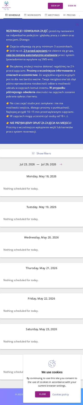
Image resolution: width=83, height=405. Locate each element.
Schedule (12, 15)
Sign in (72, 6)
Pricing (69, 15)
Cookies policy (60, 394)
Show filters (41, 153)
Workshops (32, 15)
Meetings (52, 15)
